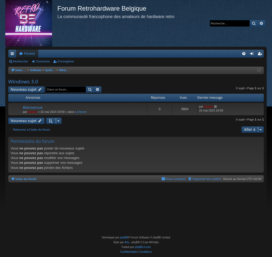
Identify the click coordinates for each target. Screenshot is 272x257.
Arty (127, 242)
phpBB (124, 237)
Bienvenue (32, 107)
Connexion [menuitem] (253, 55)
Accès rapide (13, 55)
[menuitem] (244, 54)
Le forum (80, 111)
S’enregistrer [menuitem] (261, 55)
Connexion (43, 61)
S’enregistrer (66, 61)
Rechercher (20, 61)
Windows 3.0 (23, 81)
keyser (32, 111)
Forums (29, 53)
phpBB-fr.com (143, 247)
